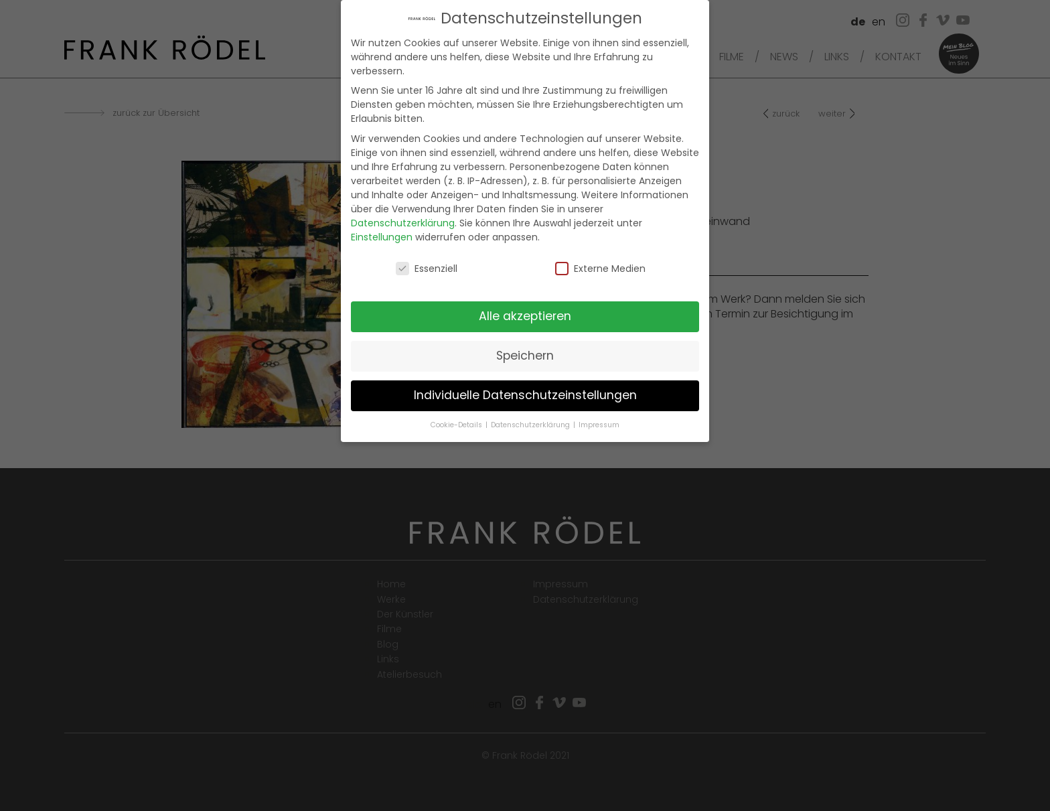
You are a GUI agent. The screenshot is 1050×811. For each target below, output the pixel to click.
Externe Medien (600, 256)
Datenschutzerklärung (403, 209)
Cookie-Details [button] (457, 412)
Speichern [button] (525, 343)
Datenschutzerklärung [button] (531, 412)
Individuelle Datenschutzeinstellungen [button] (525, 382)
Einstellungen (381, 223)
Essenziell (426, 256)
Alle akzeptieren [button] (525, 303)
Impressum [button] (599, 412)
